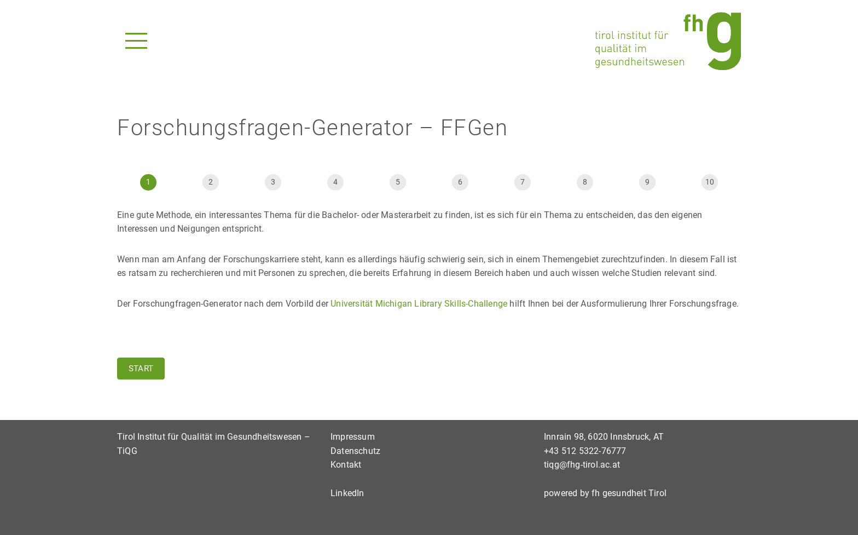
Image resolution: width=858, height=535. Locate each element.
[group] (429, 180)
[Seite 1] (148, 182)
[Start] (210, 182)
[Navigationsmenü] (136, 41)
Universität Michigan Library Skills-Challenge (419, 303)
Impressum (353, 437)
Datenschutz (355, 451)
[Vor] (273, 182)
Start (141, 368)
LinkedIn (347, 493)
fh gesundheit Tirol (629, 493)
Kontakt (346, 464)
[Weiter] (647, 182)
